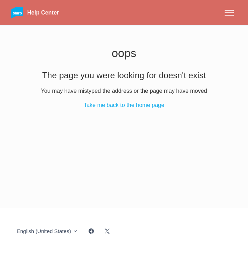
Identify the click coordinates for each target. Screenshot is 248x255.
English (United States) (47, 231)
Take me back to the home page (124, 105)
